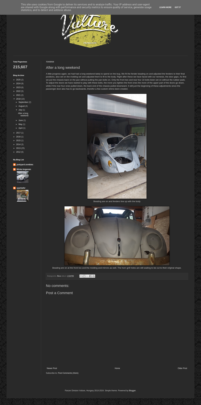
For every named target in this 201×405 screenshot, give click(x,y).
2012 (18, 152)
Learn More (165, 7)
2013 (18, 148)
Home (117, 368)
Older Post (182, 368)
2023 (18, 87)
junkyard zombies (25, 164)
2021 (18, 95)
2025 (18, 80)
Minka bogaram (24, 169)
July (21, 110)
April (21, 128)
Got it (178, 7)
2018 (18, 99)
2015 (18, 140)
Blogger (132, 390)
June (21, 120)
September (24, 102)
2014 (18, 144)
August (22, 106)
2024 (18, 83)
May (21, 124)
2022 (18, 91)
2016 (18, 137)
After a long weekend (23, 114)
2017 (18, 133)
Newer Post (52, 368)
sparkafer (21, 188)
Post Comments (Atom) (68, 373)
